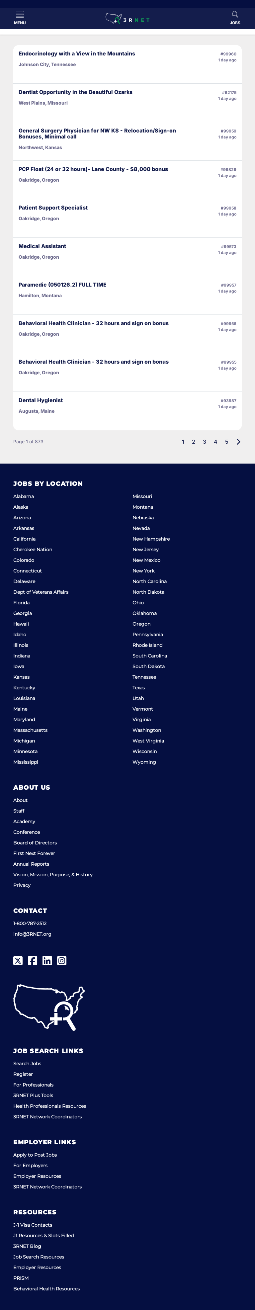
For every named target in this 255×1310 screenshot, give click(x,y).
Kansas (21, 677)
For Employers (30, 1166)
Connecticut (27, 571)
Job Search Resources (38, 1257)
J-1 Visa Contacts (32, 1225)
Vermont (142, 709)
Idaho (19, 635)
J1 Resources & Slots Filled (43, 1236)
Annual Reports (31, 864)
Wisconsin (144, 751)
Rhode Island (147, 645)
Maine (20, 709)
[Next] (238, 442)
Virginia (141, 720)
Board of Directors (35, 843)
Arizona (22, 518)
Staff (18, 811)
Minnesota (25, 751)
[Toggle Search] (235, 18)
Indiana (21, 656)
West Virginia (148, 741)
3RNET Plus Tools (33, 1095)
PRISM (21, 1278)
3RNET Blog (27, 1246)
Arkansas (23, 528)
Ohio (138, 603)
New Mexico (146, 560)
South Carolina (149, 656)
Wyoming (144, 762)
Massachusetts (30, 730)
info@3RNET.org (32, 934)
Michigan (24, 741)
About (20, 800)
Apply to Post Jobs (35, 1155)
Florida (21, 603)
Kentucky (24, 688)
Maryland (24, 720)
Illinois (20, 645)
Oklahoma (144, 613)
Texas (138, 688)
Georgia (22, 613)
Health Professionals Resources (49, 1106)
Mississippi (25, 762)
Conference (26, 832)
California (24, 539)
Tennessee (144, 677)
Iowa (18, 666)
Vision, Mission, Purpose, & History (53, 875)
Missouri (142, 496)
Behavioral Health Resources (46, 1289)
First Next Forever (34, 853)
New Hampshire (151, 539)
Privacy (22, 885)
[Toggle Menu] (20, 18)
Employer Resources (37, 1176)
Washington (146, 730)
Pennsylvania (147, 635)
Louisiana (24, 698)
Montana (142, 507)
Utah (138, 698)
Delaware (24, 581)
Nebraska (143, 518)
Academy (24, 822)
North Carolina (149, 581)
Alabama (23, 496)
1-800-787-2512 (29, 923)
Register (23, 1074)
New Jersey (145, 550)
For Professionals (33, 1085)
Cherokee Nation (32, 550)
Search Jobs (27, 1064)
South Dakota (148, 666)
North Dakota (148, 592)
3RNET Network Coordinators (47, 1117)
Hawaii (21, 624)
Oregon (141, 624)
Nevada (141, 528)
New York (143, 571)
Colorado (23, 560)
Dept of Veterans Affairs (40, 592)
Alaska (20, 507)
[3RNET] (127, 18)
